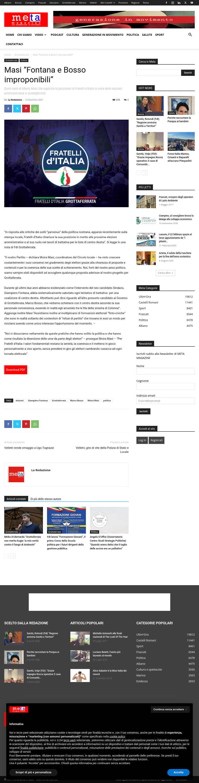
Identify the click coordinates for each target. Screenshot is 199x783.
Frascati (42, 2)
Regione (135, 2)
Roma (146, 2)
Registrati (156, 440)
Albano (7, 2)
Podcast (57, 35)
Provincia (123, 2)
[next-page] (12, 556)
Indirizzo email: (145, 395)
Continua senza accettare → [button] (170, 709)
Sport (159, 35)
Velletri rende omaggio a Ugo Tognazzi (29, 448)
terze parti (70, 740)
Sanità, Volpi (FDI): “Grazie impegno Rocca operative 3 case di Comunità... (44, 674)
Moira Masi (93, 400)
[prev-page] (6, 556)
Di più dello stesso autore (46, 499)
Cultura (72, 35)
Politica (133, 35)
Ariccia (18, 2)
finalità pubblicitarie (32, 747)
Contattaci (14, 44)
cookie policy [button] (117, 736)
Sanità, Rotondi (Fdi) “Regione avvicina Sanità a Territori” (147, 122)
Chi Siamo (24, 35)
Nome (140, 366)
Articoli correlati (16, 499)
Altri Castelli (107, 2)
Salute (147, 35)
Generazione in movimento (102, 35)
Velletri (93, 2)
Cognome (142, 381)
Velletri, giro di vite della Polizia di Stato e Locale (102, 450)
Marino (82, 2)
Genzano (54, 2)
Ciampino (30, 2)
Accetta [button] (178, 772)
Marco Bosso (76, 400)
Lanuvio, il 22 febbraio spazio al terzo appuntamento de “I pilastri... (175, 238)
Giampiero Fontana (38, 400)
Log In (142, 440)
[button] (190, 35)
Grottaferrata (68, 2)
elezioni (20, 400)
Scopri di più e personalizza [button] (33, 772)
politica (107, 400)
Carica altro (165, 272)
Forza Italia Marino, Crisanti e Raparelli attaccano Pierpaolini (180, 157)
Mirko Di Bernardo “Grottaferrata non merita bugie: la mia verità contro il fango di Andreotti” (22, 540)
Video (40, 35)
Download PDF (15, 370)
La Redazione (15, 99)
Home (10, 35)
